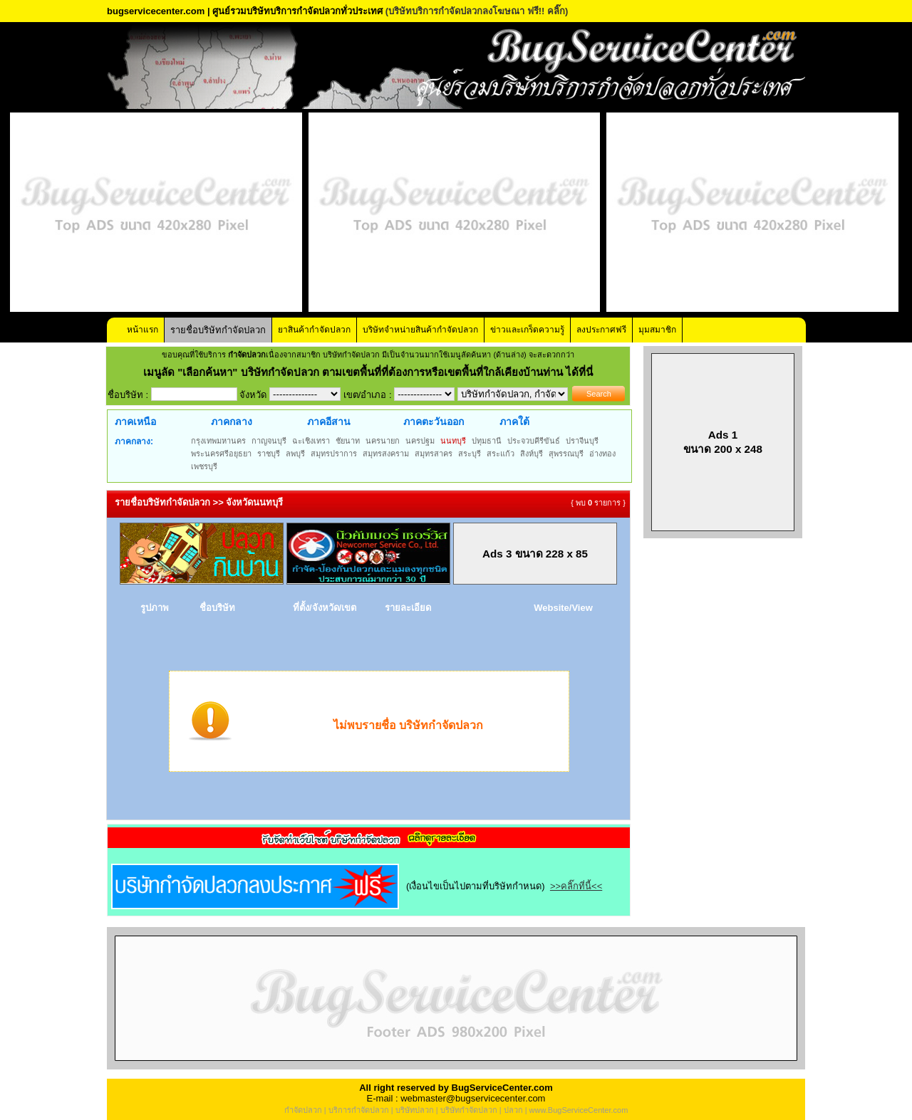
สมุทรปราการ (334, 453)
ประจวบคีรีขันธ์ (533, 440)
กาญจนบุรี (269, 440)
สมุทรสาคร (433, 453)
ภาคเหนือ (135, 421)
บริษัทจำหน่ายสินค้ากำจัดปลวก (420, 330)
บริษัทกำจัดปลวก (468, 1110)
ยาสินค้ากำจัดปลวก (314, 330)
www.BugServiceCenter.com (578, 1110)
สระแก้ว (500, 453)
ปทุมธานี (487, 440)
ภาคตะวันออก (433, 421)
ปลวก (513, 1110)
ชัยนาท (348, 440)
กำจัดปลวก (303, 1110)
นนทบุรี (453, 440)
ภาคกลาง (231, 421)
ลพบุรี (295, 453)
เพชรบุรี (204, 466)
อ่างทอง (602, 453)
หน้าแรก (142, 330)
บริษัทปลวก (414, 1110)
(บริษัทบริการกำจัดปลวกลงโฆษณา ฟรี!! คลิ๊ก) (477, 11)
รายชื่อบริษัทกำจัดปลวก (218, 330)
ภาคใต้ (514, 421)
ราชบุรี (268, 453)
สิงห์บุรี (531, 453)
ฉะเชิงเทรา (311, 440)
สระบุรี (469, 453)
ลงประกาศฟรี (601, 330)
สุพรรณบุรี (566, 453)
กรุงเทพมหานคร (218, 440)
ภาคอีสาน (329, 421)
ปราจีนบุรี (582, 440)
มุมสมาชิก (657, 330)
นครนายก (383, 440)
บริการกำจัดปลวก (358, 1110)
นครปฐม (420, 440)
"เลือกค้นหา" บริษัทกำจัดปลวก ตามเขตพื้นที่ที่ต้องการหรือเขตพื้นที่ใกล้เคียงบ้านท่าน (371, 372)
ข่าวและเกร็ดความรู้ (527, 330)
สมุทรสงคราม (386, 453)
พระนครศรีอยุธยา (221, 453)
